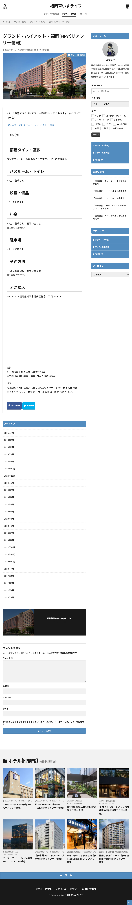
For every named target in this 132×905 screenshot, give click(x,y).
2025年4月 (9, 454)
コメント (8, 658)
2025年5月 (9, 447)
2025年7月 (9, 433)
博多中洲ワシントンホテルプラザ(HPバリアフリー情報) (49, 857)
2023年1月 (9, 540)
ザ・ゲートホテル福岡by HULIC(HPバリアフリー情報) (49, 806)
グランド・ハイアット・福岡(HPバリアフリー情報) (50, 22)
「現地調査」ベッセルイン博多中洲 (108, 198)
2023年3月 (9, 526)
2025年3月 (9, 461)
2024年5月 (9, 483)
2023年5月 (9, 511)
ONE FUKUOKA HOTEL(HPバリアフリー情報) (81, 809)
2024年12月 (9, 468)
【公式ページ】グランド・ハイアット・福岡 (30, 125)
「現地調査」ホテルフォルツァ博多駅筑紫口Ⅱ (109, 182)
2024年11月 (9, 476)
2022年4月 (9, 576)
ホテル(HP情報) (69, 14)
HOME (7, 22)
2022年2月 (9, 590)
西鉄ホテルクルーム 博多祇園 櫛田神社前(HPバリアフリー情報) (114, 858)
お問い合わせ (89, 888)
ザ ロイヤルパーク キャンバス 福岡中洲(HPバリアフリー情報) (114, 810)
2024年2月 (9, 490)
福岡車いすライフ (66, 6)
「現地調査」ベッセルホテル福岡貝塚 (109, 191)
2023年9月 (9, 497)
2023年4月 (9, 519)
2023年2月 (9, 533)
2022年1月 (9, 597)
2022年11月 (9, 554)
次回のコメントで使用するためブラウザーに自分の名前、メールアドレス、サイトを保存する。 (43, 723)
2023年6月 (9, 504)
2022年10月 (9, 561)
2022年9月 (9, 569)
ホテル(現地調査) (51, 14)
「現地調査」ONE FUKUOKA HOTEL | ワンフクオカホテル (110, 207)
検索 (95, 134)
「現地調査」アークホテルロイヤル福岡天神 (109, 217)
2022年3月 (9, 583)
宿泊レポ (99, 160)
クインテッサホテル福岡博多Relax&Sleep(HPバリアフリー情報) (82, 858)
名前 (6, 686)
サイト (6, 709)
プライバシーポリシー (67, 888)
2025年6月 (9, 440)
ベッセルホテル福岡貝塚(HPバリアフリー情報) (17, 806)
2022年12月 (9, 547)
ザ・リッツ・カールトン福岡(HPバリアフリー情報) (17, 860)
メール (7, 697)
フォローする (60, 622)
